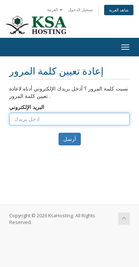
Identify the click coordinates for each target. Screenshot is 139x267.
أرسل (69, 138)
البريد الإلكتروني (26, 107)
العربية (55, 9)
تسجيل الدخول (80, 9)
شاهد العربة (119, 10)
